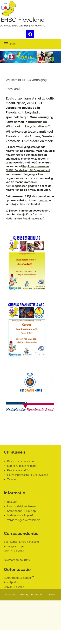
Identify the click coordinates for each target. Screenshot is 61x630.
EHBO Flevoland (23, 19)
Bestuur (12, 501)
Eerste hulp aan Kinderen (22, 465)
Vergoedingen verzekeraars (23, 520)
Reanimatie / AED (17, 470)
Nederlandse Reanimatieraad (24, 218)
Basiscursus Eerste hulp (21, 461)
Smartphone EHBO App (21, 510)
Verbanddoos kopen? (20, 515)
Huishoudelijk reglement (21, 506)
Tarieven (12, 479)
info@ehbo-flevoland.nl (25, 204)
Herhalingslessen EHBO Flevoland (27, 474)
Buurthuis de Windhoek (18, 577)
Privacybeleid (36, 595)
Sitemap (51, 595)
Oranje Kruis (24, 214)
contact (43, 200)
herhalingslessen (16, 185)
